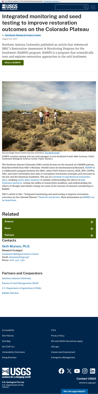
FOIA (53, 330)
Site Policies (8, 336)
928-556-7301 (17, 260)
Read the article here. (49, 197)
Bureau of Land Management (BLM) (20, 283)
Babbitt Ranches (10, 293)
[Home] (9, 9)
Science (9, 221)
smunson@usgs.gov (19, 257)
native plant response (29, 180)
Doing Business (9, 357)
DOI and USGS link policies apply (67, 341)
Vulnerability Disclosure (13, 352)
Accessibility (8, 330)
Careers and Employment (63, 352)
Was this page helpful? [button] (74, 391)
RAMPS (89, 167)
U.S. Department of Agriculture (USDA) (21, 288)
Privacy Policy (57, 336)
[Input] (71, 7)
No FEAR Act (8, 347)
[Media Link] (49, 116)
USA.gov (55, 347)
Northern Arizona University (16, 278)
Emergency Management (63, 357)
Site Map (6, 341)
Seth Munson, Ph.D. (16, 246)
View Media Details (52, 153)
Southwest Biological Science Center (23, 35)
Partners (9, 235)
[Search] (85, 7)
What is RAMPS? (13, 62)
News (8, 228)
